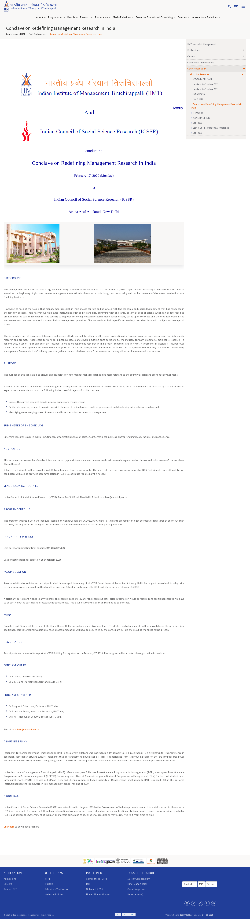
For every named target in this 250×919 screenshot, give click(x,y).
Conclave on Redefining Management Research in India (216, 105)
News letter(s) (135, 893)
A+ (132, 913)
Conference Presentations (200, 61)
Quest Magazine (136, 888)
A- (118, 913)
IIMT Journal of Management (201, 43)
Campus (182, 16)
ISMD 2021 (197, 98)
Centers (191, 55)
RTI (88, 883)
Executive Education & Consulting (154, 16)
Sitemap (211, 883)
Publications (193, 49)
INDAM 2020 (198, 93)
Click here (9, 826)
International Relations (204, 16)
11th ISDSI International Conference (210, 127)
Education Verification (57, 888)
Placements (101, 16)
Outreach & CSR (94, 888)
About (39, 16)
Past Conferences (37, 33)
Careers (8, 883)
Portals (49, 883)
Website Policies (54, 893)
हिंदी (201, 883)
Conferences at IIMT (15, 33)
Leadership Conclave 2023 (204, 83)
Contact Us (189, 883)
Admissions (10, 878)
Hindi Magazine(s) (137, 883)
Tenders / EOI (11, 888)
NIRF (47, 878)
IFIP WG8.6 (197, 112)
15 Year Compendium (138, 878)
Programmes (55, 16)
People (71, 16)
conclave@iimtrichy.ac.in (25, 728)
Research (85, 16)
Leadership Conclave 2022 (204, 88)
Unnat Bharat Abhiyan (98, 893)
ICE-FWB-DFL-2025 (201, 78)
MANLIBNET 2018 (200, 117)
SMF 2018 (196, 122)
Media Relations (122, 16)
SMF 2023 (196, 132)
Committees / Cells (96, 878)
